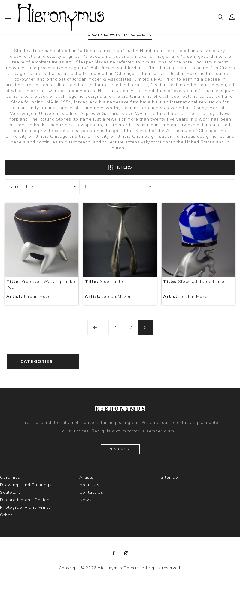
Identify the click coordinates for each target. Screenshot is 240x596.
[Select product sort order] (42, 186)
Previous (95, 327)
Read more (120, 449)
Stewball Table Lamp (193, 281)
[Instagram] (126, 553)
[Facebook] (114, 553)
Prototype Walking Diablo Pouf (41, 284)
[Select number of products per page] (116, 186)
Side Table (104, 281)
